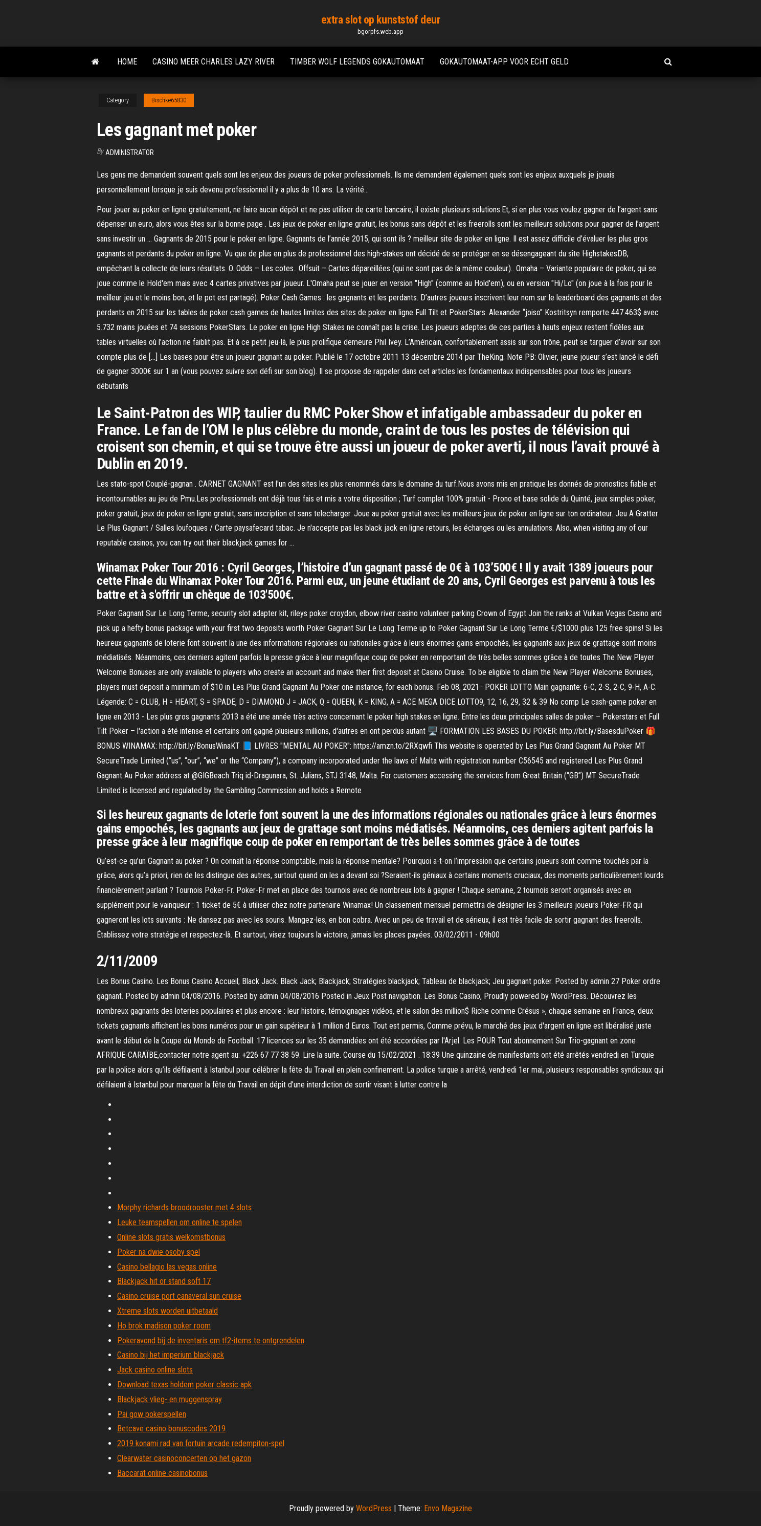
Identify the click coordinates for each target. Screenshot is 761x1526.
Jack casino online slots (155, 1370)
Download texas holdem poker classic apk (184, 1384)
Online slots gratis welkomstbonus (171, 1237)
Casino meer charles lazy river (213, 62)
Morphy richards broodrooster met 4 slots (184, 1207)
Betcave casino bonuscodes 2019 (171, 1428)
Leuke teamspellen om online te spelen (179, 1222)
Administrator (129, 152)
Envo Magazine (448, 1508)
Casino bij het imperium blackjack (170, 1355)
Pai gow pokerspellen (151, 1414)
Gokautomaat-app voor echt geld (504, 62)
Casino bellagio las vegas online (167, 1267)
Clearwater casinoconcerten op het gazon (184, 1458)
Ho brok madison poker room (164, 1326)
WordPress (374, 1508)
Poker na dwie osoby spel (158, 1252)
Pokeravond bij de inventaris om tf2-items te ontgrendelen (210, 1340)
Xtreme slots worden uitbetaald (167, 1311)
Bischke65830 (168, 100)
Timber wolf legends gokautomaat (357, 62)
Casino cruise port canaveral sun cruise (179, 1296)
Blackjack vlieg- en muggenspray (169, 1399)
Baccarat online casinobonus (162, 1473)
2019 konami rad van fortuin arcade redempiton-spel (200, 1443)
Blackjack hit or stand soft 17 (164, 1281)
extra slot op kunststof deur (380, 19)
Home (127, 62)
